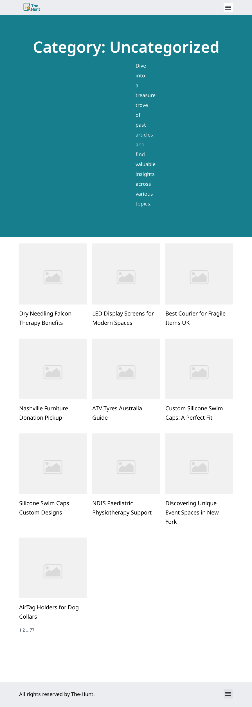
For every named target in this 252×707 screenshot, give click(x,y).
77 (32, 645)
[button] (228, 7)
